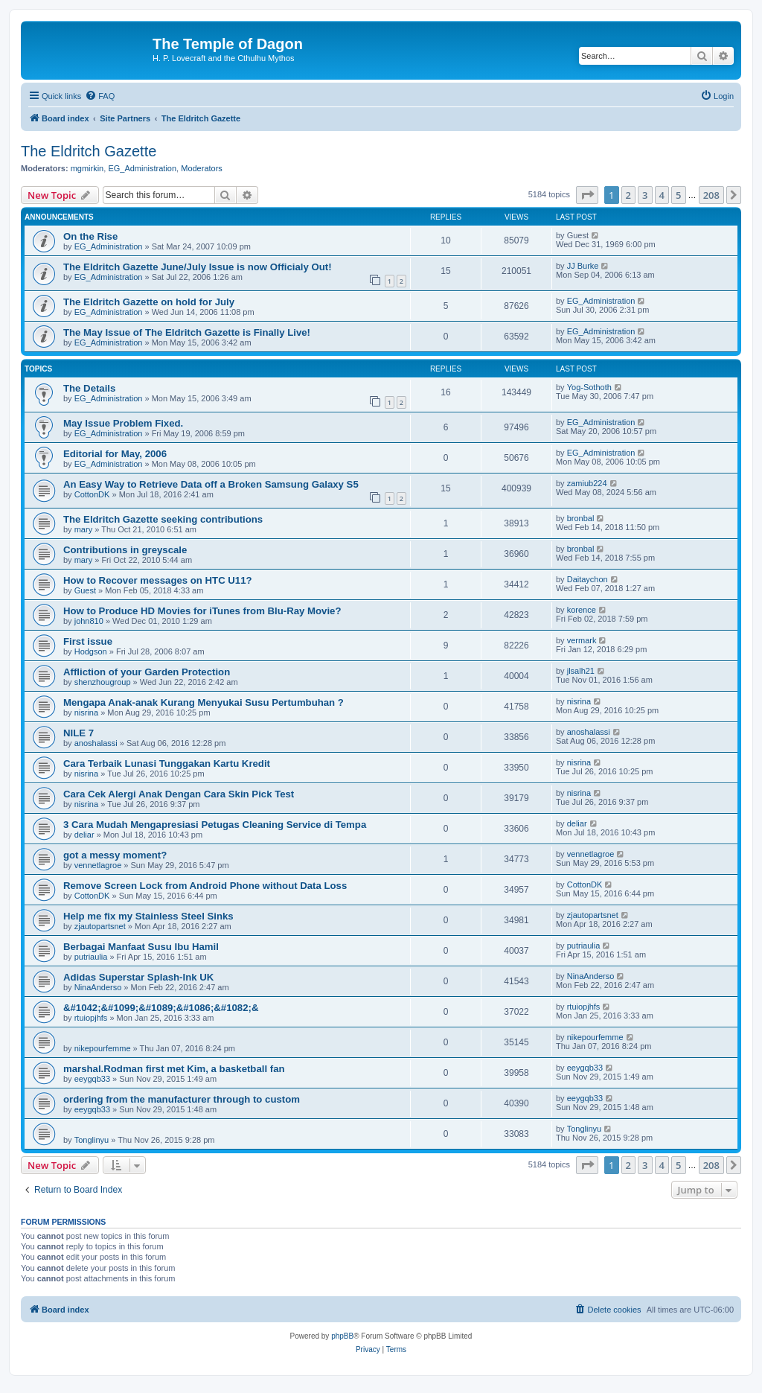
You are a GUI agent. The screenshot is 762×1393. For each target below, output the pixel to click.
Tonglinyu (91, 1139)
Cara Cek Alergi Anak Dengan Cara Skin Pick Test (178, 794)
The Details (89, 388)
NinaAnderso (98, 987)
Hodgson (90, 651)
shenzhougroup (102, 682)
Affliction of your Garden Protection (146, 672)
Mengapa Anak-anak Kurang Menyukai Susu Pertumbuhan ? (203, 702)
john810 (88, 620)
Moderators (201, 168)
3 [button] (644, 195)
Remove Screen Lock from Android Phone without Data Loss (205, 885)
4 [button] (662, 195)
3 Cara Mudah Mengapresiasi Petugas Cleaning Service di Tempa (214, 824)
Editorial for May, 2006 (115, 453)
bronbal (581, 518)
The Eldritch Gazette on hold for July (148, 301)
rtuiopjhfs (91, 1017)
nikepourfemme (102, 1048)
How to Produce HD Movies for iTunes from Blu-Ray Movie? (202, 610)
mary (83, 529)
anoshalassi (96, 743)
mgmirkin (87, 168)
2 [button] (628, 195)
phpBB (342, 1336)
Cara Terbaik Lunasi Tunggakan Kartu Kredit (166, 763)
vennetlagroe (98, 865)
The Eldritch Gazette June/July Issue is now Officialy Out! (197, 266)
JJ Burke (583, 265)
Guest (85, 590)
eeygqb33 (92, 1078)
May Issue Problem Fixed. (123, 423)
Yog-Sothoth (589, 387)
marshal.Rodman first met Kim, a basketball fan (174, 1068)
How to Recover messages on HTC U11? (157, 580)
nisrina (86, 712)
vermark (582, 640)
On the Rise (90, 236)
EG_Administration (142, 168)
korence (581, 609)
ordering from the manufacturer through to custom (181, 1099)
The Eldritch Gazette (88, 151)
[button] (587, 195)
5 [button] (678, 195)
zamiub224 (587, 483)
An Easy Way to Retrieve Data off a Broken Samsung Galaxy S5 (211, 484)
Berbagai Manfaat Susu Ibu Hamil (141, 946)
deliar (84, 834)
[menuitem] (100, 96)
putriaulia (91, 956)
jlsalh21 (581, 670)
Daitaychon (587, 579)
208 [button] (711, 195)
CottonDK (92, 494)
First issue (87, 641)
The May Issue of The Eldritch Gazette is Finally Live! (186, 332)
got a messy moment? (115, 855)
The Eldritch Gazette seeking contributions (163, 519)
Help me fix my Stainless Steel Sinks (148, 916)
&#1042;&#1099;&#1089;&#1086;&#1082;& (160, 1007)
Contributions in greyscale (125, 549)
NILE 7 (78, 733)
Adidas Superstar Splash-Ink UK (138, 977)
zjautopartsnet (100, 926)
